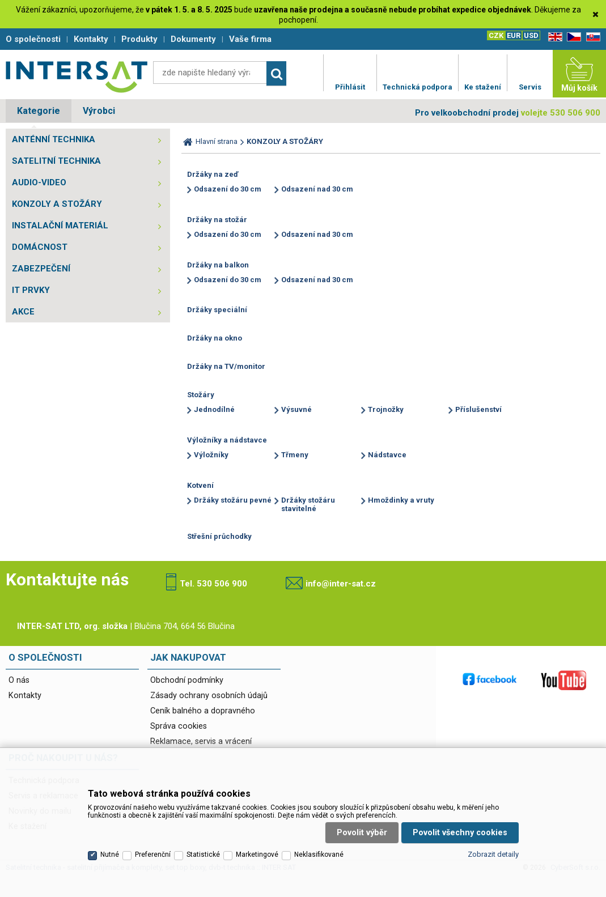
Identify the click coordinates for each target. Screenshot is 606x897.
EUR (513, 35)
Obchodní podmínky (186, 680)
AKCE (23, 312)
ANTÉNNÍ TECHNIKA (53, 139)
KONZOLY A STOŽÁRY (57, 204)
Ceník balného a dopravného (202, 711)
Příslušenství (478, 409)
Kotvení (200, 485)
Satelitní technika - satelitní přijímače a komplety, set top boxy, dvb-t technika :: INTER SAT (76, 76)
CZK (496, 35)
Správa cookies (178, 726)
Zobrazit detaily (493, 854)
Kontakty (25, 695)
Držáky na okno (214, 338)
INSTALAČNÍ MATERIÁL (60, 225)
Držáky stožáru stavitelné (308, 504)
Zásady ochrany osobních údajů (209, 695)
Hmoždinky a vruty (401, 500)
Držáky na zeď (212, 174)
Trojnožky (386, 409)
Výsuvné (296, 409)
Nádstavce (387, 454)
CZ (572, 37)
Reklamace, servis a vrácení (201, 741)
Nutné (109, 854)
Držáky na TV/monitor (226, 366)
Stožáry (200, 394)
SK (591, 37)
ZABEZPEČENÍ (41, 268)
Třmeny (294, 454)
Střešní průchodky (219, 536)
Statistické (203, 854)
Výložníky (211, 454)
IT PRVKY (31, 290)
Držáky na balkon (218, 265)
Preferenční (153, 854)
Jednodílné (214, 409)
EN (553, 37)
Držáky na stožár (217, 219)
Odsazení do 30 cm (227, 189)
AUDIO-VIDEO (39, 182)
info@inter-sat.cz (341, 584)
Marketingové (257, 854)
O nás (19, 680)
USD (531, 35)
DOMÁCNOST (39, 247)
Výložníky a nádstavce (227, 440)
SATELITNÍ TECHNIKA (56, 161)
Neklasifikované (319, 854)
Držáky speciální (217, 309)
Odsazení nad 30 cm (317, 189)
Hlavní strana (217, 141)
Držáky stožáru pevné (233, 500)
